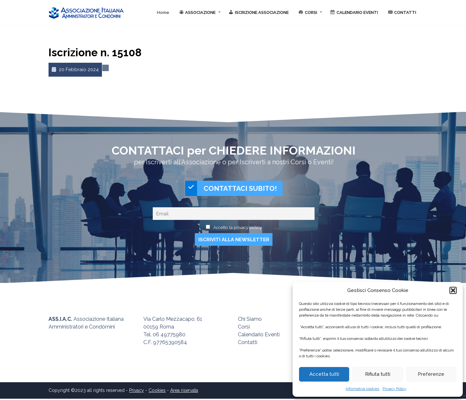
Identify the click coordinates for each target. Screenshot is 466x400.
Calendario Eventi (259, 336)
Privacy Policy (394, 388)
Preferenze (431, 374)
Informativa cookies (362, 388)
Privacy (136, 391)
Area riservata (184, 391)
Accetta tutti (324, 374)
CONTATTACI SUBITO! (231, 189)
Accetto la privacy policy (237, 228)
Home (163, 12)
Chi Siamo (250, 320)
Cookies (157, 391)
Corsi (244, 328)
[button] (453, 290)
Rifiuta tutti (377, 374)
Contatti (247, 344)
